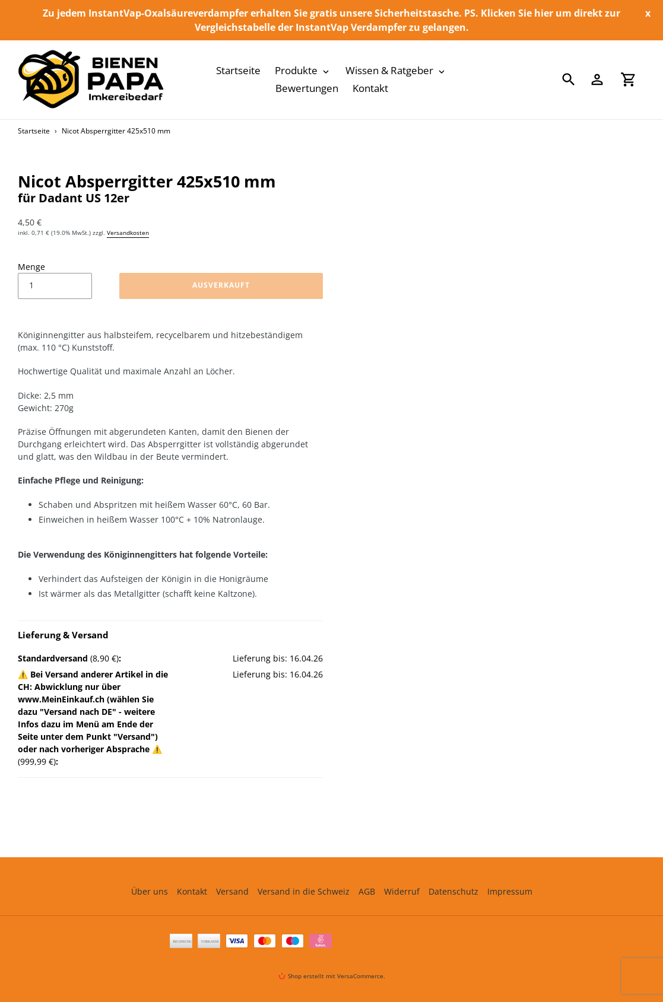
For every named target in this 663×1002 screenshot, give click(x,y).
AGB (367, 891)
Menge (31, 266)
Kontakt (192, 891)
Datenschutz (453, 891)
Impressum (509, 891)
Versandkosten (128, 232)
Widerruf (402, 891)
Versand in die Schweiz (304, 891)
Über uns (149, 891)
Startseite (34, 131)
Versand (232, 891)
